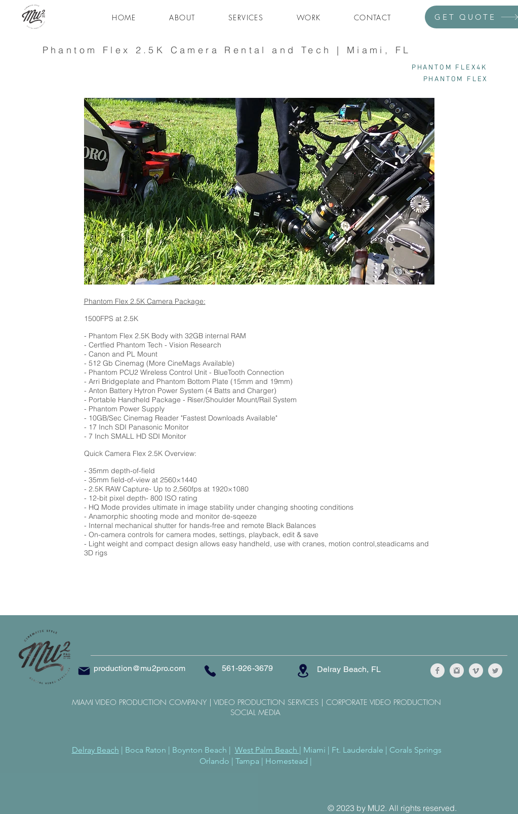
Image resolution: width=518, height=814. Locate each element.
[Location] (303, 671)
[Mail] (84, 671)
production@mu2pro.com (139, 668)
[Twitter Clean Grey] (495, 670)
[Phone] (210, 671)
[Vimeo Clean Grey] (476, 670)
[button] (246, 18)
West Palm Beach (267, 750)
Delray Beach (95, 750)
